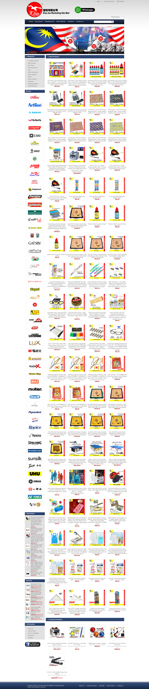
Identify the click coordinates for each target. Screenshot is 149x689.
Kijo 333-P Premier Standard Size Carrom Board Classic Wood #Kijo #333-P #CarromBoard (77, 225)
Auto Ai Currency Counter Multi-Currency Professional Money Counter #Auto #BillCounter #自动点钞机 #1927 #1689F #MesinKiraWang (77, 169)
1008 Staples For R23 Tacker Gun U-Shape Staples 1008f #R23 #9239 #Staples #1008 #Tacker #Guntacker (117, 520)
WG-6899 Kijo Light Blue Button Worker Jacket (36, 558)
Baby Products (32, 63)
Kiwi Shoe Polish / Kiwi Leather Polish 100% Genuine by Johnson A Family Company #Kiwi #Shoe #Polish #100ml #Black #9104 (37, 538)
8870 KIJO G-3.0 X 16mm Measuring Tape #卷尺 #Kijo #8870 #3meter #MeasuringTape (57, 198)
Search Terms (111, 686)
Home (31, 21)
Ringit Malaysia (115, 17)
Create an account (109, 1)
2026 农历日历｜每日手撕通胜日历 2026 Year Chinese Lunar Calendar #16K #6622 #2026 (77, 406)
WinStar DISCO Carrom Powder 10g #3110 (117, 224)
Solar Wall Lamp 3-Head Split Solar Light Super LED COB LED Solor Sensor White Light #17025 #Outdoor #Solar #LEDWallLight (57, 315)
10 (97, 31)
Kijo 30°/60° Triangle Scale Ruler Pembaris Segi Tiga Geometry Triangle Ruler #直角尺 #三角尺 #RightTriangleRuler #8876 (77, 611)
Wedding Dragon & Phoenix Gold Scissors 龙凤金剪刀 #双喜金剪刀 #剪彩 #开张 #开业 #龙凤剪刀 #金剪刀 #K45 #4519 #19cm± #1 (57, 377)
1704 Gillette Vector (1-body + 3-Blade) (37, 616)
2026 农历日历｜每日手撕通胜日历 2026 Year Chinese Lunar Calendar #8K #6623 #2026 (117, 376)
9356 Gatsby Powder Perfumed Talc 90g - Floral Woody (36, 530)
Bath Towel (31, 65)
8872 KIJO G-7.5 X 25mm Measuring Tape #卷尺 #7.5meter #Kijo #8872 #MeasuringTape (97, 167)
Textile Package (32, 86)
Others (30, 77)
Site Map (30, 638)
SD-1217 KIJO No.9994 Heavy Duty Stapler (57, 672)
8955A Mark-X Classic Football (97, 643)
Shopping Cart (49, 21)
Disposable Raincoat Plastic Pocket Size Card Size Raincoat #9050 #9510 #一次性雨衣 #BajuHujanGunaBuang (77, 491)
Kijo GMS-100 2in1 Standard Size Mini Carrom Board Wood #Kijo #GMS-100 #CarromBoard (57, 461)
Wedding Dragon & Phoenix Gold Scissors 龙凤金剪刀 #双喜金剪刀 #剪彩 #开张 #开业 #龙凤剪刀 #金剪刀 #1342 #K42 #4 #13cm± (97, 377)
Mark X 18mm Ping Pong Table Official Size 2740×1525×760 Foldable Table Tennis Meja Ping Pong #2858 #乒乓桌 (77, 462)
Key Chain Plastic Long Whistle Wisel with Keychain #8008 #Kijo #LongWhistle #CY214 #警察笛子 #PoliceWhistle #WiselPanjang (77, 346)
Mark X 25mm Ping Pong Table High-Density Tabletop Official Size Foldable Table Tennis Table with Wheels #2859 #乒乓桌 (97, 462)
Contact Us (79, 21)
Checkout (71, 21)
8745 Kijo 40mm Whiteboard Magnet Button (77, 197)
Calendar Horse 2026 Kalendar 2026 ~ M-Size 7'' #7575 (97, 579)
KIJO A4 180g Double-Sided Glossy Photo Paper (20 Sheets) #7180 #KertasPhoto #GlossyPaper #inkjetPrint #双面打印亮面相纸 (57, 168)
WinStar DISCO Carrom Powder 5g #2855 (57, 255)
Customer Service (92, 686)
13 (104, 31)
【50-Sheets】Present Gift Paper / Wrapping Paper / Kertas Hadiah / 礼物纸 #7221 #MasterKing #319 (77, 139)
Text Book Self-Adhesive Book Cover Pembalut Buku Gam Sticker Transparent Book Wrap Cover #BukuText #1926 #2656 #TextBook (117, 551)
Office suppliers (32, 74)
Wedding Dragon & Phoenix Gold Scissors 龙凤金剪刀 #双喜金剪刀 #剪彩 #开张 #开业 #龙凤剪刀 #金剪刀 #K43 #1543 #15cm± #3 (77, 377)
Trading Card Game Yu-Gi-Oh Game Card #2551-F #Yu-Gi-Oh (117, 609)
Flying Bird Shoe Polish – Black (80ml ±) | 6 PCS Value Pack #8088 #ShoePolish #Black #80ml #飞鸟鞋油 (77, 315)
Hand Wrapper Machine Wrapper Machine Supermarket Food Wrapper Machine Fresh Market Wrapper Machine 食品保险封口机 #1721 (57, 227)
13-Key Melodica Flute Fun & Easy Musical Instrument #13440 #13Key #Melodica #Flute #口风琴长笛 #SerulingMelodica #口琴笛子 (97, 284)
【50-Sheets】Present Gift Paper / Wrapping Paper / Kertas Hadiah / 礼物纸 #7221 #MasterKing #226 (97, 111)
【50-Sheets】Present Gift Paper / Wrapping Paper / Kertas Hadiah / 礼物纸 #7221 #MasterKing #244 (117, 111)
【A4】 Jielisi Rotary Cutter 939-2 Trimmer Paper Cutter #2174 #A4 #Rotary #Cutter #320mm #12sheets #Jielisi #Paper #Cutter (57, 346)
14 (107, 31)
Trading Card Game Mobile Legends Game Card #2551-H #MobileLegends (97, 610)
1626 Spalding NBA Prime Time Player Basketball (36, 594)
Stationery (31, 81)
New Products (60, 21)
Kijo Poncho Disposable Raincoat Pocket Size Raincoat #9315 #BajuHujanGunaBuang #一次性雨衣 (57, 491)
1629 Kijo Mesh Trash (37, 603)
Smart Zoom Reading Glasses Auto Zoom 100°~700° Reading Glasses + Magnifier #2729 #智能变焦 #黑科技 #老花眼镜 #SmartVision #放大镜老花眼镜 (117, 347)
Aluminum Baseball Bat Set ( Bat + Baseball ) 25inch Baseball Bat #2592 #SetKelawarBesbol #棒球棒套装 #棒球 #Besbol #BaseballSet (77, 284)
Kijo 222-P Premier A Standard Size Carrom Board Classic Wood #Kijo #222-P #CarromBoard (77, 256)
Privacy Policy (32, 631)
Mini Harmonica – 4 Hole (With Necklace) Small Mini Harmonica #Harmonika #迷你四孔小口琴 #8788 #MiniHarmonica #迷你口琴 (117, 284)
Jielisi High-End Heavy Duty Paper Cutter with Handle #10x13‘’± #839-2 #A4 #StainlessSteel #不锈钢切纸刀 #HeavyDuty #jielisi (77, 551)
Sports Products (32, 79)
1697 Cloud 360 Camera (35, 612)
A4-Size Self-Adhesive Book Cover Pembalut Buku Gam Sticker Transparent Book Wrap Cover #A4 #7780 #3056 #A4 (97, 551)
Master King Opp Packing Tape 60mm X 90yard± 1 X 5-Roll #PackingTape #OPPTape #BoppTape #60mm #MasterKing (97, 315)
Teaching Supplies (33, 83)
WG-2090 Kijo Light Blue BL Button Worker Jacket (37, 552)
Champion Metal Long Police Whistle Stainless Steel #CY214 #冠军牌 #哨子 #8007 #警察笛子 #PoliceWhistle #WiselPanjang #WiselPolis (97, 347)
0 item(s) (121, 1)
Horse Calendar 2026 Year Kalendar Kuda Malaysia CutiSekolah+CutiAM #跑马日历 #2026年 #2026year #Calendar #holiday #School (117, 316)
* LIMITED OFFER (33, 61)
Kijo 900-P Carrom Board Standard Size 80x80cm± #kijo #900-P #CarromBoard (117, 256)
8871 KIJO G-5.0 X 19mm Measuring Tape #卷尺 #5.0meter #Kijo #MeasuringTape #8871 (117, 167)
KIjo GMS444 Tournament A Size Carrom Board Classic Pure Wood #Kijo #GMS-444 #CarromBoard (117, 406)
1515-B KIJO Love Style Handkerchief (36, 589)
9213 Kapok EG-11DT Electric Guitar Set (117, 644)
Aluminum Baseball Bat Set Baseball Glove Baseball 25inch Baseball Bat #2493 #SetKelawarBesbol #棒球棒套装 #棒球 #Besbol (57, 285)
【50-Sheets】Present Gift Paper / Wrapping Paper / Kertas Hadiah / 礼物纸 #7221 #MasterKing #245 (117, 139)
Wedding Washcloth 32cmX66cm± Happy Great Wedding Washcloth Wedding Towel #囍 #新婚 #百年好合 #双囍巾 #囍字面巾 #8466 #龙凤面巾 (77, 521)
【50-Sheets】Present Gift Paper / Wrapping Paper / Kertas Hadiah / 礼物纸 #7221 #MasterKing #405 (97, 139)
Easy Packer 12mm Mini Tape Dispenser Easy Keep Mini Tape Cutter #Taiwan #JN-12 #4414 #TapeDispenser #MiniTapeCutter (57, 520)
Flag (29, 70)
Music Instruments (33, 72)
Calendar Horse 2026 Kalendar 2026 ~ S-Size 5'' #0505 (77, 579)
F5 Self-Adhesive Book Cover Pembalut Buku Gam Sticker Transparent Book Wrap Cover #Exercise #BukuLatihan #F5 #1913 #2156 (57, 581)
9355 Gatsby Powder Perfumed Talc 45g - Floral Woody (36, 546)
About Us (30, 628)
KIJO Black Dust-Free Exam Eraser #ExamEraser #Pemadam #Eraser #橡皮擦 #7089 (77, 111)
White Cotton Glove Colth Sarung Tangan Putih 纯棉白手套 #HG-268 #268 (97, 490)
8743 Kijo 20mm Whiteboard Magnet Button (117, 197)
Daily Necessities (32, 67)
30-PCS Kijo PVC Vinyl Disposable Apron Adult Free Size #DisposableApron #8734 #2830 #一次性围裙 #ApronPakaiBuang (57, 551)
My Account (39, 21)
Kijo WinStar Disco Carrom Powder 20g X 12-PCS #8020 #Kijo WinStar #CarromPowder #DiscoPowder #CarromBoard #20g (117, 83)
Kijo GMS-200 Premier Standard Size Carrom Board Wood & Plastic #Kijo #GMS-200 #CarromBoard (97, 433)
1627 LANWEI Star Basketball (36, 599)
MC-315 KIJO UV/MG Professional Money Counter (57, 644)
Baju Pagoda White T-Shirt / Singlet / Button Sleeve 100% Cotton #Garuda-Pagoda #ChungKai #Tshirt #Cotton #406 (37, 566)
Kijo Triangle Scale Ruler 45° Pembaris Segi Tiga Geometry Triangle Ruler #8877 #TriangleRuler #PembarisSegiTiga (57, 611)
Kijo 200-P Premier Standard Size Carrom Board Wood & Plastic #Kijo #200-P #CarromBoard (97, 256)
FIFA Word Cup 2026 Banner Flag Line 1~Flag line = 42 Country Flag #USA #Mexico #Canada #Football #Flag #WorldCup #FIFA (57, 83)
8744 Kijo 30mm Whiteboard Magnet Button (97, 197)
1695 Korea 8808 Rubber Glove (35, 608)
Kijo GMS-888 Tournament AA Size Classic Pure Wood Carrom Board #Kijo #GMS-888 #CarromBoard (97, 406)
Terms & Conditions (33, 633)
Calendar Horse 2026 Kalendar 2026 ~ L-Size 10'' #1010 (117, 579)
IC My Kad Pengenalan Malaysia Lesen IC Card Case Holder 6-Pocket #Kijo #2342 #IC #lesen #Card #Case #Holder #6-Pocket (37, 521)
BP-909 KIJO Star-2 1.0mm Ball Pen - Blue (77, 644)
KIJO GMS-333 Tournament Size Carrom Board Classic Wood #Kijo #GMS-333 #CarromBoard (57, 433)
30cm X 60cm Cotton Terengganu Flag (36, 573)
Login (98, 1)
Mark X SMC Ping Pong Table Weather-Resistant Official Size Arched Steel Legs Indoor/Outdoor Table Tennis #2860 (117, 461)
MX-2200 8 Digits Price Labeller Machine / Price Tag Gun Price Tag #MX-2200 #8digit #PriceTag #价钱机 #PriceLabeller (117, 491)
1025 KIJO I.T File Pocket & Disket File (36, 584)
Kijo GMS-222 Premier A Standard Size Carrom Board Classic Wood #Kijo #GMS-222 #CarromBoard (77, 433)
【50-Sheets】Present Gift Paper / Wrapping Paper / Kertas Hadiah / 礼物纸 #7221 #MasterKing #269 (57, 139)
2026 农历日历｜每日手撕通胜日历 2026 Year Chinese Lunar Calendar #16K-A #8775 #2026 (57, 406)
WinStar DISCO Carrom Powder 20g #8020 (97, 224)
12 (102, 31)
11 (99, 31)
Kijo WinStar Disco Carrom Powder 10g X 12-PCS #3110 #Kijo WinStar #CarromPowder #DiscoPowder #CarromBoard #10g (97, 83)
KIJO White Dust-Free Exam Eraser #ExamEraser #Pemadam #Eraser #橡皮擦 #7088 (57, 111)
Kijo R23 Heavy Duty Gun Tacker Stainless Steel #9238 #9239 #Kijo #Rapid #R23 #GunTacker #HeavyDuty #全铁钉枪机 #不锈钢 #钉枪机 (97, 521)
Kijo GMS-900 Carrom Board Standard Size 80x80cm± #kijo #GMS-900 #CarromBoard (117, 433)
